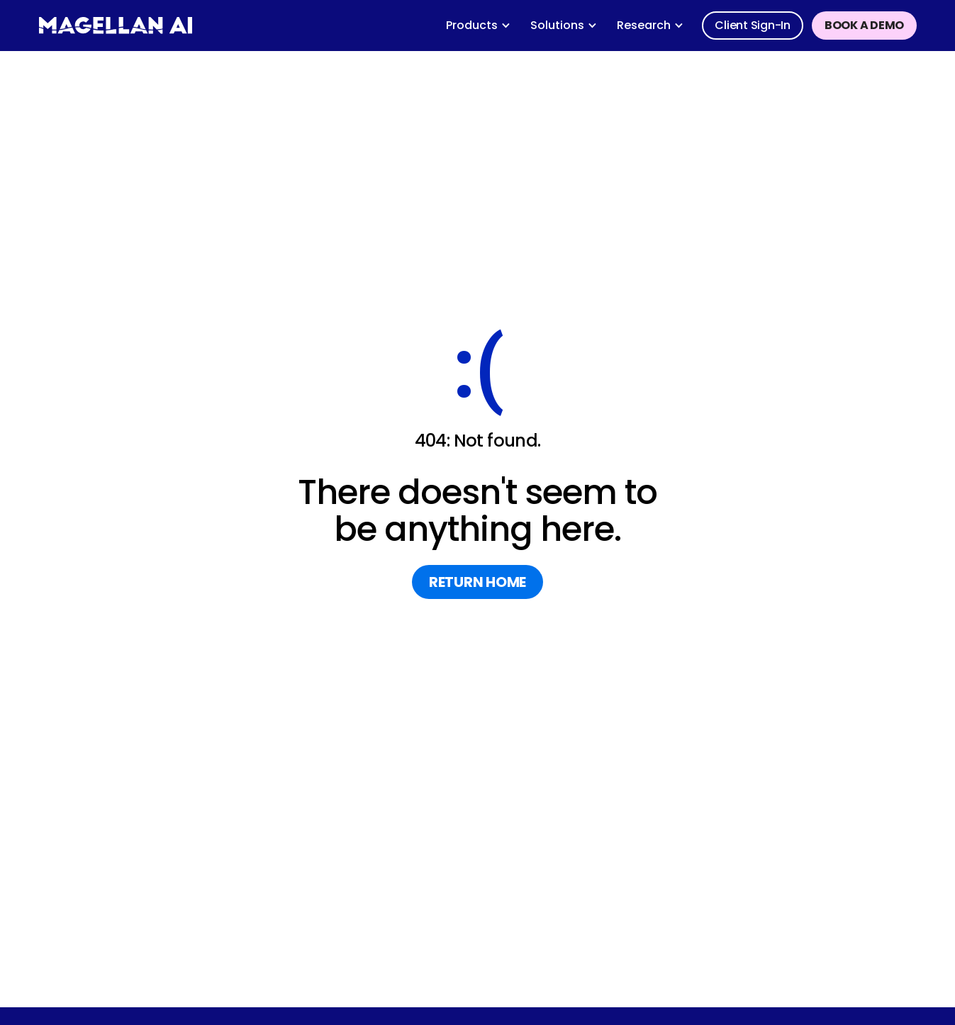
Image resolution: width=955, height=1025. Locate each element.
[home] (115, 25)
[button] (478, 25)
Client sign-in (753, 25)
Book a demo (864, 25)
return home (477, 582)
